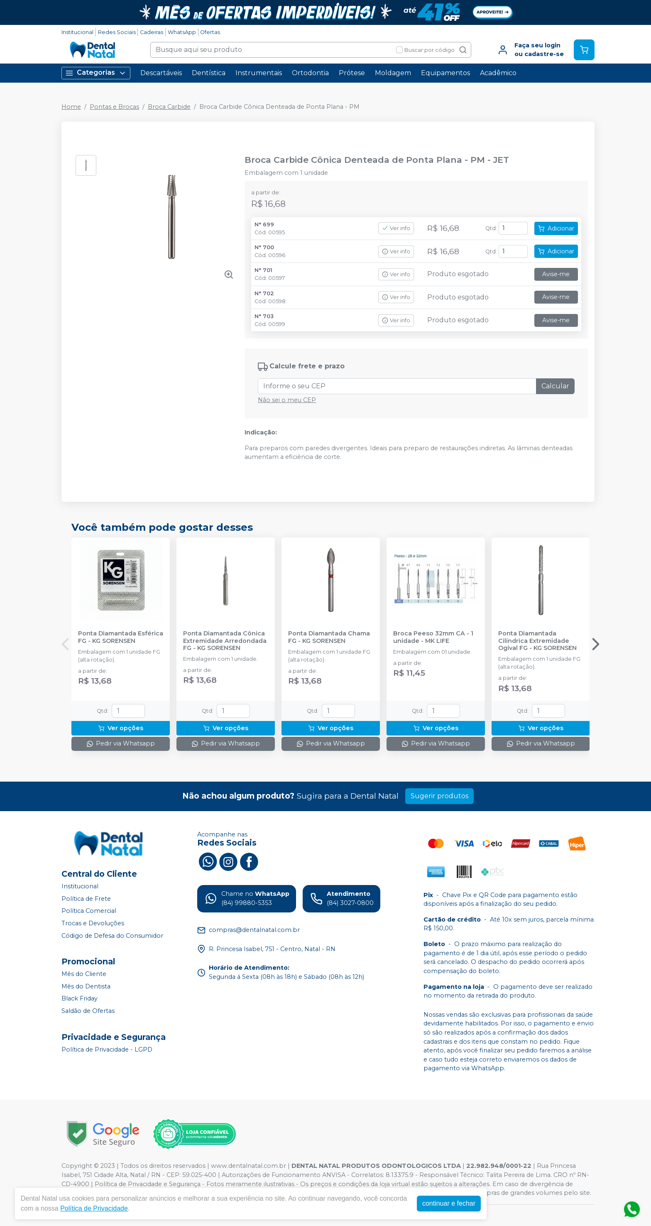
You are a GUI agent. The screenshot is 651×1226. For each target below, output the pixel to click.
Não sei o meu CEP (287, 400)
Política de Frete (86, 898)
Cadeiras (151, 32)
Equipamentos (445, 73)
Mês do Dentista (85, 986)
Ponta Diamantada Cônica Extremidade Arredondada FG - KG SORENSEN (225, 641)
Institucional (77, 32)
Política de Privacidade (94, 1208)
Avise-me (556, 274)
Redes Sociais (117, 32)
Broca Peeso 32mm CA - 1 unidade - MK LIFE (433, 637)
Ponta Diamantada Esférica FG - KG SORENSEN (120, 637)
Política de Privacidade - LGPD (106, 1049)
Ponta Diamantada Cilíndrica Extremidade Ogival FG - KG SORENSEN (537, 641)
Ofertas (210, 32)
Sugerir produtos (439, 796)
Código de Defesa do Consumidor (112, 935)
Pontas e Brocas (114, 106)
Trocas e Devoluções (92, 923)
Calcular (555, 386)
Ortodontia (310, 73)
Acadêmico (498, 73)
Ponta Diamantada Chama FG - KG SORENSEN (329, 637)
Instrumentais (258, 73)
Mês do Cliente (83, 974)
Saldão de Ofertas (88, 1011)
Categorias (96, 73)
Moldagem (393, 73)
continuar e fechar (448, 1203)
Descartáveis (161, 73)
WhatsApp (182, 32)
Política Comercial (88, 911)
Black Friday (79, 999)
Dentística (208, 73)
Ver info (396, 228)
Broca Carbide (169, 106)
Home (71, 106)
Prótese (352, 73)
